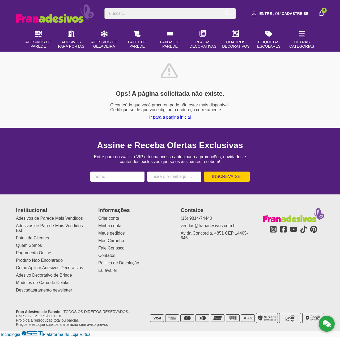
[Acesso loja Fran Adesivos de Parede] (279, 13)
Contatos (106, 255)
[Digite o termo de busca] (162, 13)
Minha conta (109, 225)
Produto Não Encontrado (39, 260)
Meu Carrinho (111, 240)
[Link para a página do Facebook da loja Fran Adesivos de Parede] (283, 229)
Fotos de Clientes (32, 238)
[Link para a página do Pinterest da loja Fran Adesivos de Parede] (313, 229)
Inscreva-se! (227, 176)
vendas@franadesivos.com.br (209, 225)
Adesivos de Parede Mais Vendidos (49, 218)
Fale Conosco (111, 248)
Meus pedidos (111, 233)
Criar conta (108, 218)
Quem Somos (29, 245)
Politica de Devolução (118, 263)
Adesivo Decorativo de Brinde (44, 275)
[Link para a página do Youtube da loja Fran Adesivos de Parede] (293, 229)
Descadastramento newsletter (44, 290)
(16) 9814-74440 (196, 218)
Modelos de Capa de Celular (43, 282)
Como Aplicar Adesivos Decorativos (49, 267)
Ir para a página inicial (170, 117)
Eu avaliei (107, 270)
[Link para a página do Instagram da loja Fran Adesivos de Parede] (273, 229)
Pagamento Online (33, 253)
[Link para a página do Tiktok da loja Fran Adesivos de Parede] (303, 229)
